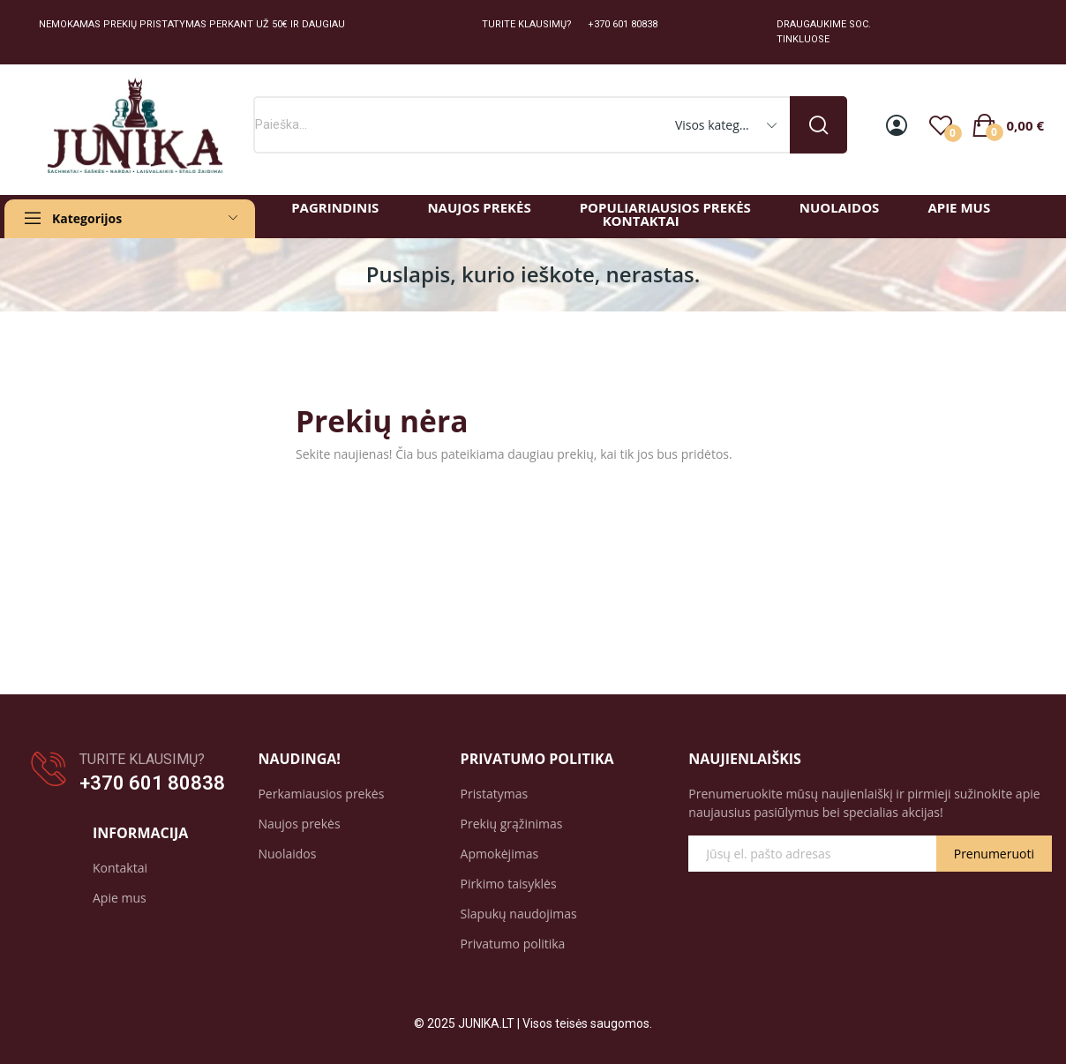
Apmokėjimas (500, 853)
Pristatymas (495, 793)
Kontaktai (120, 867)
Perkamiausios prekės (321, 793)
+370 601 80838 (152, 783)
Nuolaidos (287, 853)
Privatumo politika (513, 943)
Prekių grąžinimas (512, 823)
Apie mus (119, 897)
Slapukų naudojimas (519, 913)
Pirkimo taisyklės (509, 883)
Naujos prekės (299, 823)
